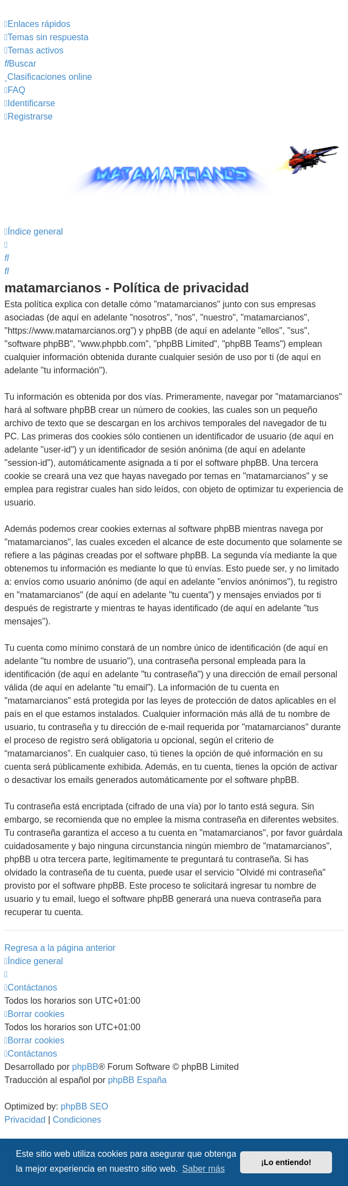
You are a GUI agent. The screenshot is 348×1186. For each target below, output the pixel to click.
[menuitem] (46, 37)
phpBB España (137, 1080)
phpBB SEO (84, 1106)
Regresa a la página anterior (60, 948)
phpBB (85, 1066)
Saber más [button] (203, 1168)
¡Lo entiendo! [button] (286, 1162)
